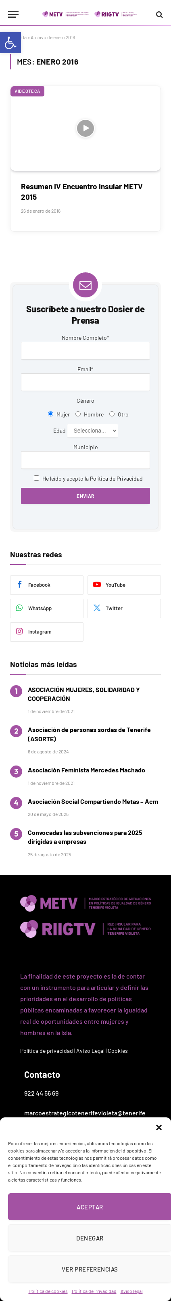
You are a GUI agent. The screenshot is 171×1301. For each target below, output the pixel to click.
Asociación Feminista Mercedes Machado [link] (86, 770)
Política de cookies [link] (48, 1291)
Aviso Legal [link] (90, 1050)
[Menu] (13, 14)
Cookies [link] (118, 1050)
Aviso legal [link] (132, 1291)
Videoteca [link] (27, 91)
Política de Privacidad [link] (94, 1291)
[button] (159, 1127)
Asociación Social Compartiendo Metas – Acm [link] (93, 801)
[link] (10, 42)
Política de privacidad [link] (46, 1050)
